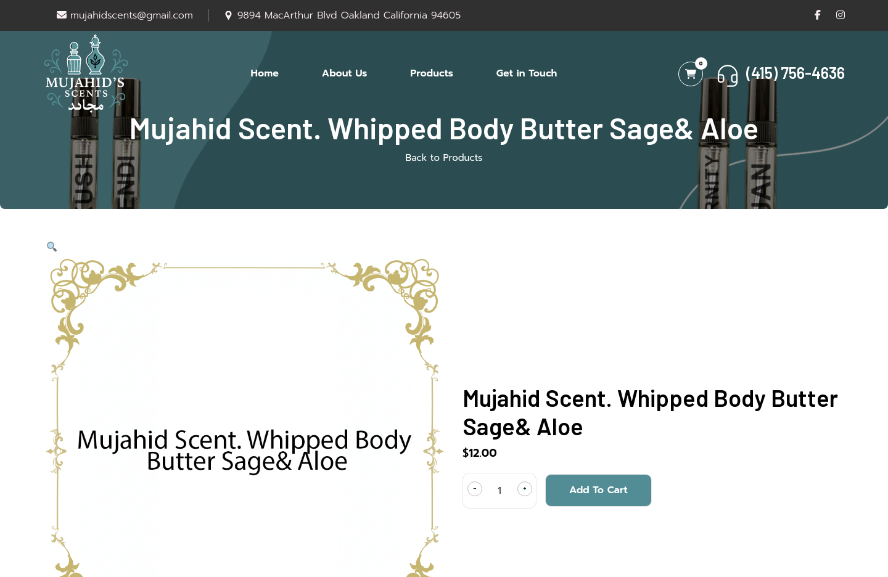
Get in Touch (526, 73)
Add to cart (598, 490)
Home (265, 73)
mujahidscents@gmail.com (125, 15)
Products (431, 73)
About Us (344, 73)
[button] (51, 247)
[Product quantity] (499, 491)
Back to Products (444, 158)
